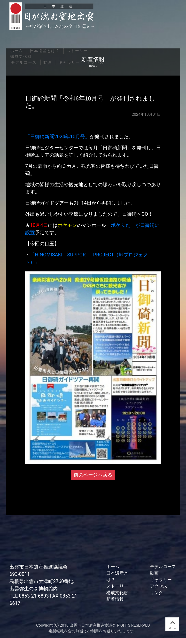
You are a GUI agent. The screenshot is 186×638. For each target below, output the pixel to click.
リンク (156, 592)
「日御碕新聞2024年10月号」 (57, 136)
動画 (154, 573)
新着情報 (115, 599)
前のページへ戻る (93, 475)
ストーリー (117, 586)
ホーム (112, 566)
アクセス (158, 586)
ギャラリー (161, 579)
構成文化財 (117, 592)
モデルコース (163, 566)
